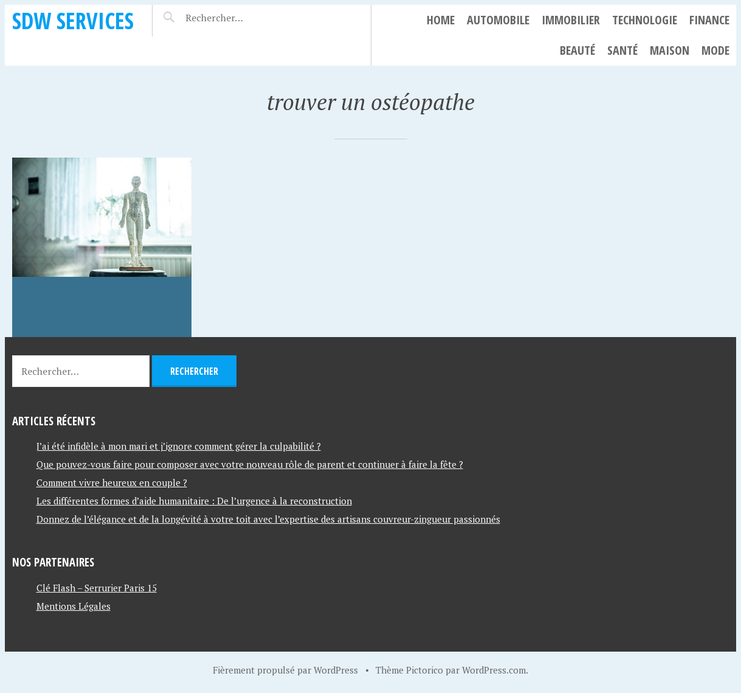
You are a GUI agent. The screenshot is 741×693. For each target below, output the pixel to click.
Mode (715, 50)
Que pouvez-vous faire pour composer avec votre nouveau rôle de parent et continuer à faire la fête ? (249, 464)
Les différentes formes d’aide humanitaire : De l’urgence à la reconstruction (194, 501)
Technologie (644, 20)
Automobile (498, 20)
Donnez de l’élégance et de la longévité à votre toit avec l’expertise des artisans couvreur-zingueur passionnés (268, 519)
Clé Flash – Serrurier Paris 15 (96, 588)
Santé (622, 50)
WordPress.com (494, 670)
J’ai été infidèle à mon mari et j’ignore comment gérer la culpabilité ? (178, 446)
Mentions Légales (73, 606)
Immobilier (571, 20)
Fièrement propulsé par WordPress (285, 670)
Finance (709, 20)
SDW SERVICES (73, 20)
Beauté (577, 50)
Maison (669, 50)
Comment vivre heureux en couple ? (111, 482)
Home (441, 20)
